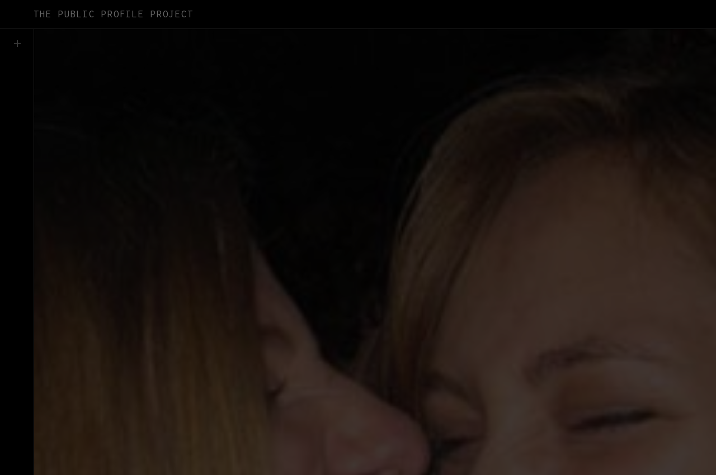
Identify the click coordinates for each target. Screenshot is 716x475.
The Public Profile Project (114, 14)
